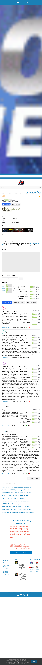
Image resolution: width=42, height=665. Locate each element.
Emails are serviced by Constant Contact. (17, 548)
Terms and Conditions (5, 572)
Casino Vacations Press (19, 592)
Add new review (7, 302)
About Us (5, 562)
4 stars (3, 286)
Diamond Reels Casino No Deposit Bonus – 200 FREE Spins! (17, 492)
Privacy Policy (6, 568)
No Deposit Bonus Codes (7, 566)
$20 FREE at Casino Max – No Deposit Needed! (13, 504)
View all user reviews (19, 302)
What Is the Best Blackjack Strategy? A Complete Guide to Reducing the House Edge (22, 565)
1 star (3, 292)
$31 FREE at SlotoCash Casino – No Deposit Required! (15, 501)
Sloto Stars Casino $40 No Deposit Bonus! (12, 515)
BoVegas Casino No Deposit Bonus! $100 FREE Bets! (15, 495)
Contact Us (5, 560)
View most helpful (31, 302)
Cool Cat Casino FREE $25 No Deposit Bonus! (13, 498)
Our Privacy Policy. (27, 548)
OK (34, 661)
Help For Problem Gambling (7, 575)
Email (11, 537)
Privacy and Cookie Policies (18, 662)
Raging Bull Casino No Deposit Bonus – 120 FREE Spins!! (16, 506)
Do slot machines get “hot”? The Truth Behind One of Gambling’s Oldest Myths (22, 576)
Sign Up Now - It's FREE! (21, 552)
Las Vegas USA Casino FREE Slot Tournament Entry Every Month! (18, 512)
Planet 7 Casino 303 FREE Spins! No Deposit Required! (15, 490)
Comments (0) (5, 327)
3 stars (3, 288)
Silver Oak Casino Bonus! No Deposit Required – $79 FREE (16, 509)
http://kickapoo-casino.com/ (19, 225)
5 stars (3, 285)
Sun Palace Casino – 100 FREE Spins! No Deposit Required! (16, 487)
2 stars (3, 290)
